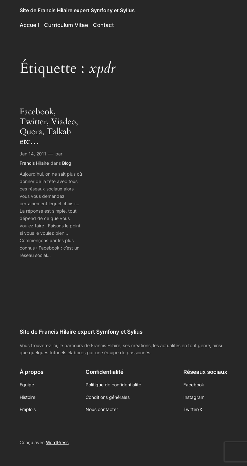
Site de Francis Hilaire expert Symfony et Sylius (77, 10)
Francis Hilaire (34, 163)
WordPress (57, 442)
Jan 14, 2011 (33, 153)
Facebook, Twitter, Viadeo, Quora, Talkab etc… (49, 126)
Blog (66, 163)
